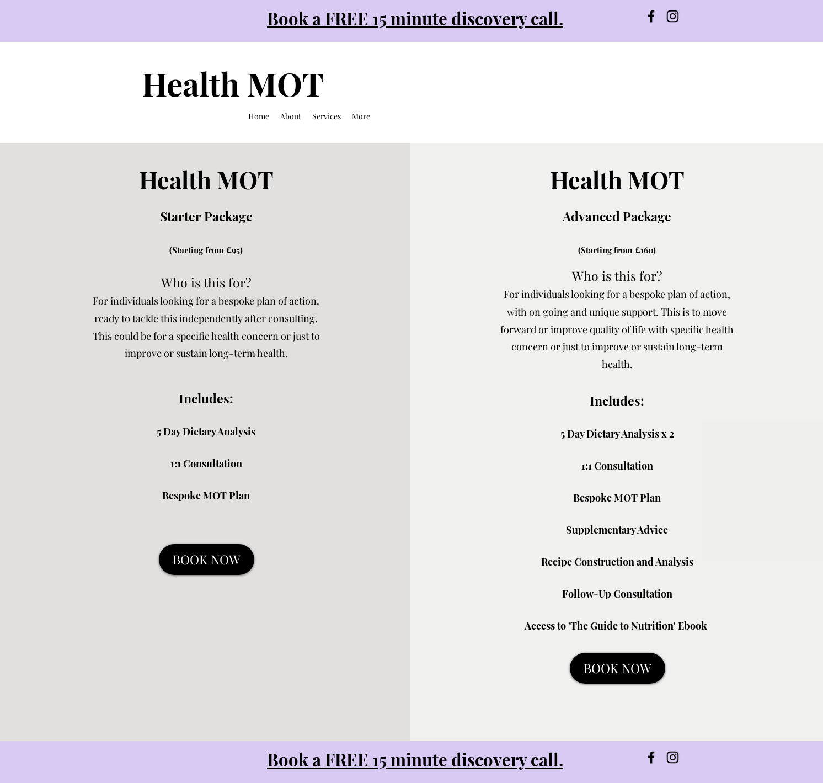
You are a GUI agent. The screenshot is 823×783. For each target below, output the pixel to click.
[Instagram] (673, 16)
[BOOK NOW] (206, 559)
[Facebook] (651, 16)
